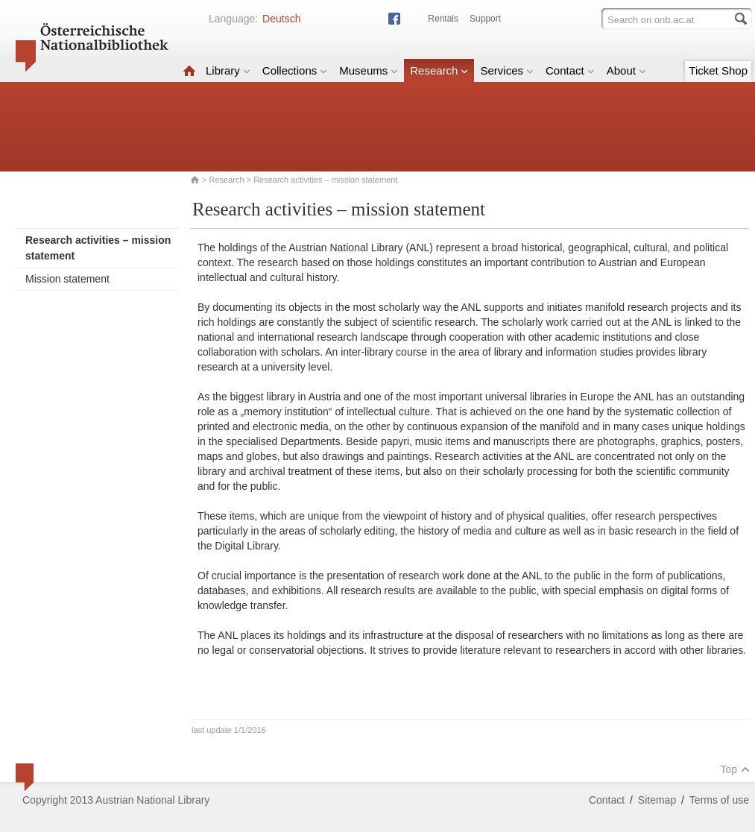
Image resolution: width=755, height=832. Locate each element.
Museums (368, 70)
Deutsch (281, 19)
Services (507, 70)
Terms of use (719, 800)
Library (228, 70)
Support (485, 18)
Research (439, 70)
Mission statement (67, 279)
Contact (570, 70)
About (626, 70)
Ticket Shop (718, 70)
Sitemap (657, 800)
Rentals (443, 18)
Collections (294, 70)
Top (735, 769)
